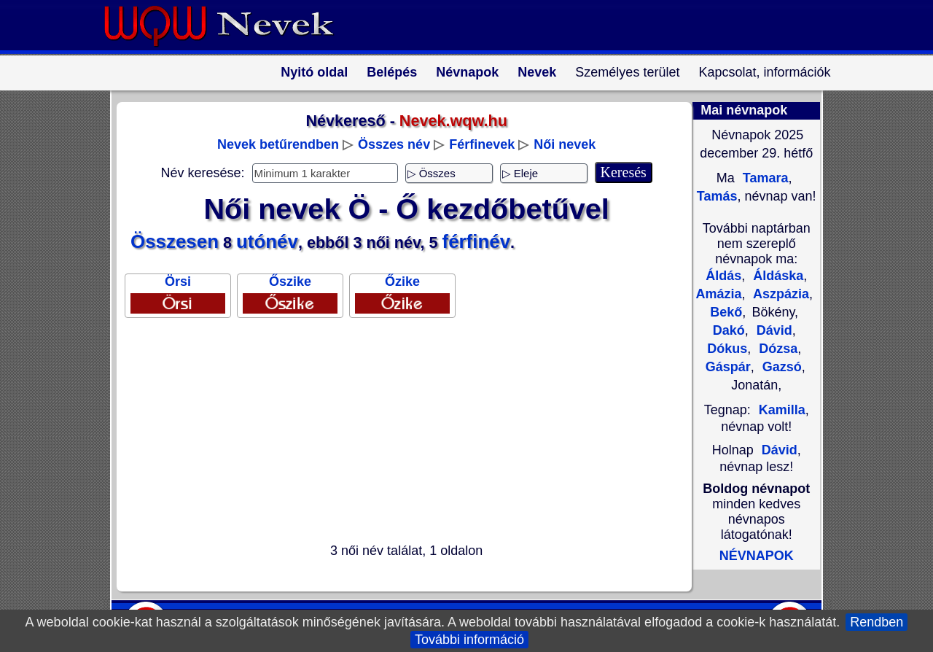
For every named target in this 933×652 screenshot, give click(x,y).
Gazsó (780, 367)
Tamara (764, 178)
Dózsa (776, 348)
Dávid (772, 330)
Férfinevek (482, 144)
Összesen (174, 241)
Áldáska (776, 275)
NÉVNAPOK (756, 555)
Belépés (392, 72)
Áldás (723, 275)
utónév (267, 241)
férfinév (476, 241)
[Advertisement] (398, 433)
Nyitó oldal (314, 72)
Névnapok (467, 72)
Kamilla (782, 410)
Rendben (876, 622)
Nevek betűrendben (278, 144)
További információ (469, 639)
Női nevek (565, 144)
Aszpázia (779, 294)
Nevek (537, 72)
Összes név (394, 144)
